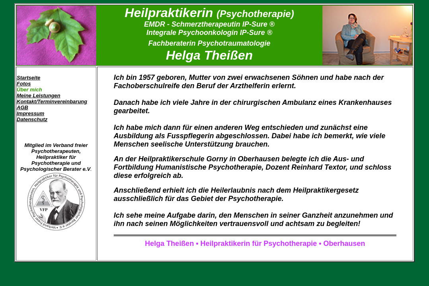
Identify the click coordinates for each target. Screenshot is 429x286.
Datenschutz (32, 119)
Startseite (28, 78)
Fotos (24, 84)
